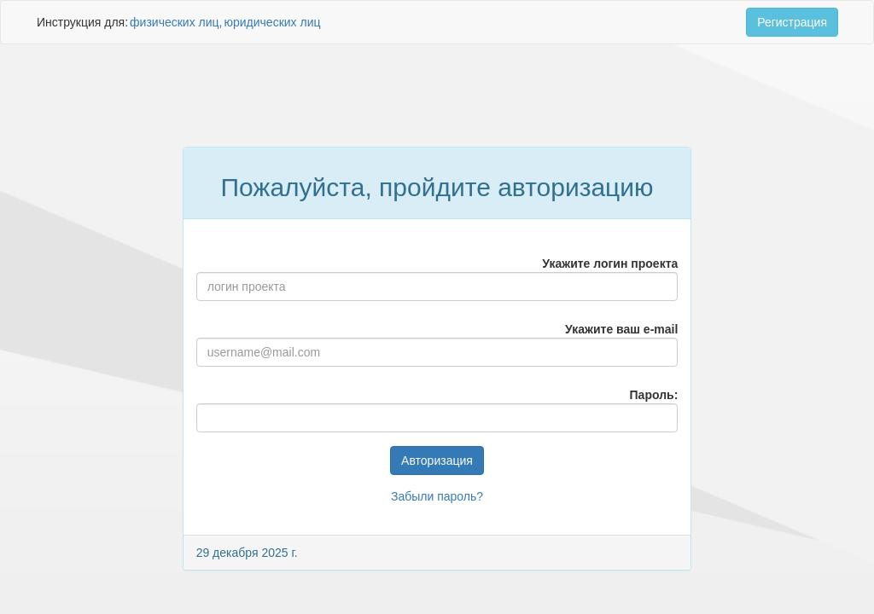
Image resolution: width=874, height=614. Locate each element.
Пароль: (654, 395)
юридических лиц (272, 22)
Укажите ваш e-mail (621, 329)
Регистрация (792, 22)
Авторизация (437, 460)
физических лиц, (176, 22)
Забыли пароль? (437, 496)
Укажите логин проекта (610, 263)
